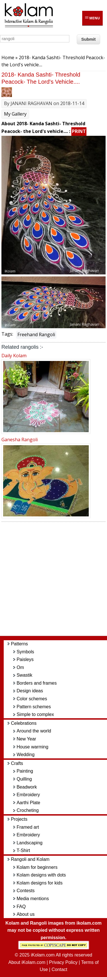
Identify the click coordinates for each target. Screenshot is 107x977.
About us (26, 914)
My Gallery (15, 114)
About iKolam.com (26, 962)
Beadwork (27, 787)
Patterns (19, 643)
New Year (26, 738)
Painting (25, 771)
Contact (59, 969)
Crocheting (28, 810)
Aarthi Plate (28, 802)
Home (7, 57)
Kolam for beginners (37, 867)
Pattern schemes (34, 706)
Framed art (28, 827)
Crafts (17, 763)
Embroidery (28, 794)
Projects (19, 819)
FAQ (21, 906)
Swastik (24, 675)
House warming (32, 746)
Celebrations (24, 723)
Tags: (7, 334)
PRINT (79, 131)
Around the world (34, 730)
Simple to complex (35, 714)
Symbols (25, 651)
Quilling (24, 779)
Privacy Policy (63, 962)
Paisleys (25, 659)
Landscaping (30, 842)
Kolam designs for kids (39, 882)
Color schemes (32, 698)
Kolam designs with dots (41, 875)
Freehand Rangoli (36, 334)
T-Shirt (23, 850)
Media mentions (33, 898)
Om (20, 667)
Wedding (26, 754)
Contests (26, 890)
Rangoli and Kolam (30, 859)
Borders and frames (37, 683)
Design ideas (30, 690)
